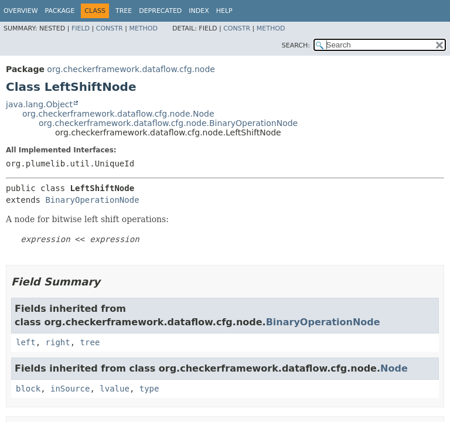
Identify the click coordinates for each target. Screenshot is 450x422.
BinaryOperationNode (92, 200)
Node (394, 368)
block (28, 388)
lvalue (114, 388)
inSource (70, 388)
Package (60, 11)
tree (90, 342)
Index (199, 11)
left (26, 342)
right (58, 342)
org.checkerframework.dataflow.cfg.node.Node (118, 113)
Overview (21, 11)
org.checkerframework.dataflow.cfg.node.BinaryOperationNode (168, 123)
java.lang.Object (39, 104)
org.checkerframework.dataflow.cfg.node (131, 69)
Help (224, 11)
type (149, 388)
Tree (123, 11)
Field (80, 28)
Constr (109, 28)
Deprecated (160, 11)
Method (143, 28)
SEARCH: (296, 45)
